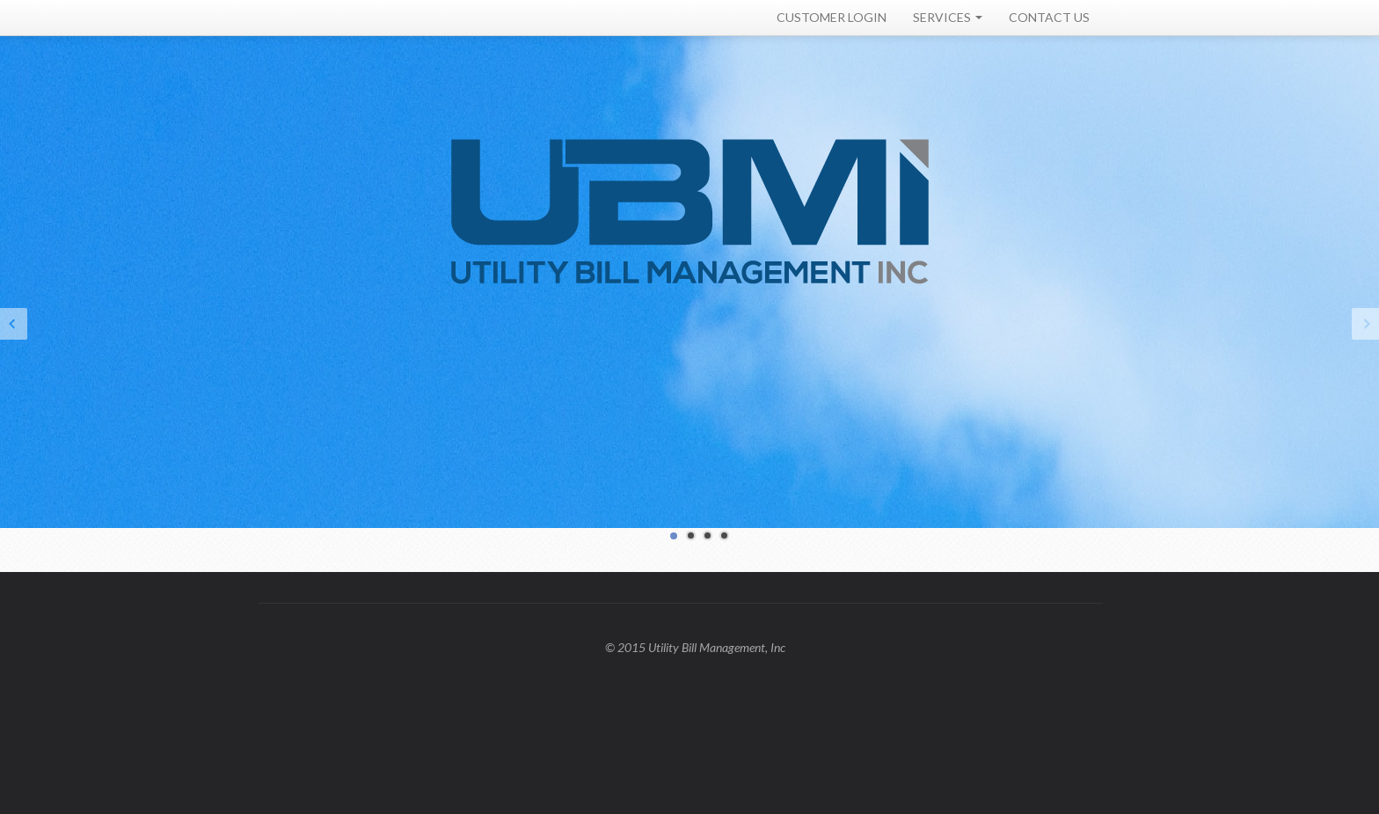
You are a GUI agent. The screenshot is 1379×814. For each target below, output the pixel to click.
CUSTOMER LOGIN (831, 17)
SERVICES (947, 17)
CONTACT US (1049, 17)
